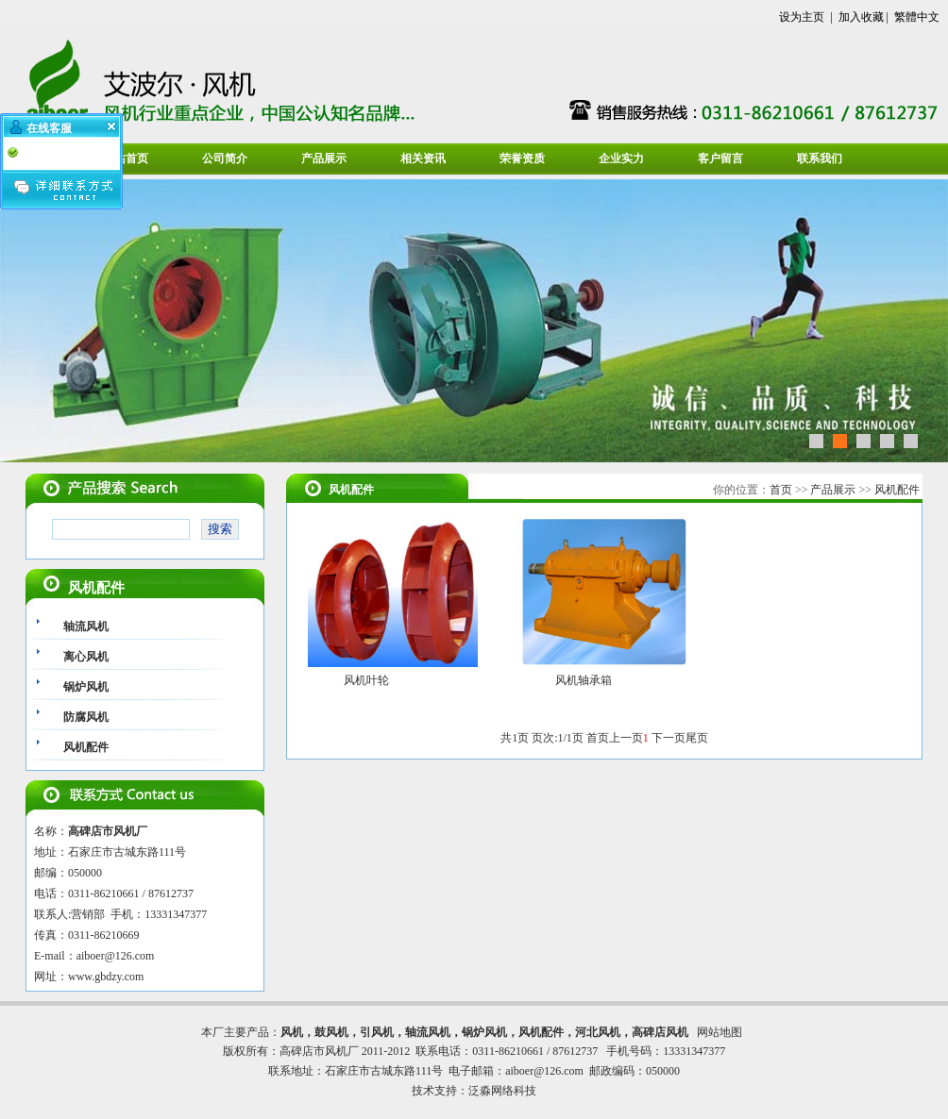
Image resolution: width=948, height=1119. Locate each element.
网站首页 (125, 158)
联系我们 (819, 158)
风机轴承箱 (583, 680)
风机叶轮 (366, 680)
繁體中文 (917, 17)
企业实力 (621, 158)
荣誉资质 (522, 158)
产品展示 (324, 158)
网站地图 (719, 1032)
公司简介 (224, 158)
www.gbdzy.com (106, 976)
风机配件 (897, 489)
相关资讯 (423, 158)
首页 (781, 489)
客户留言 (720, 158)
